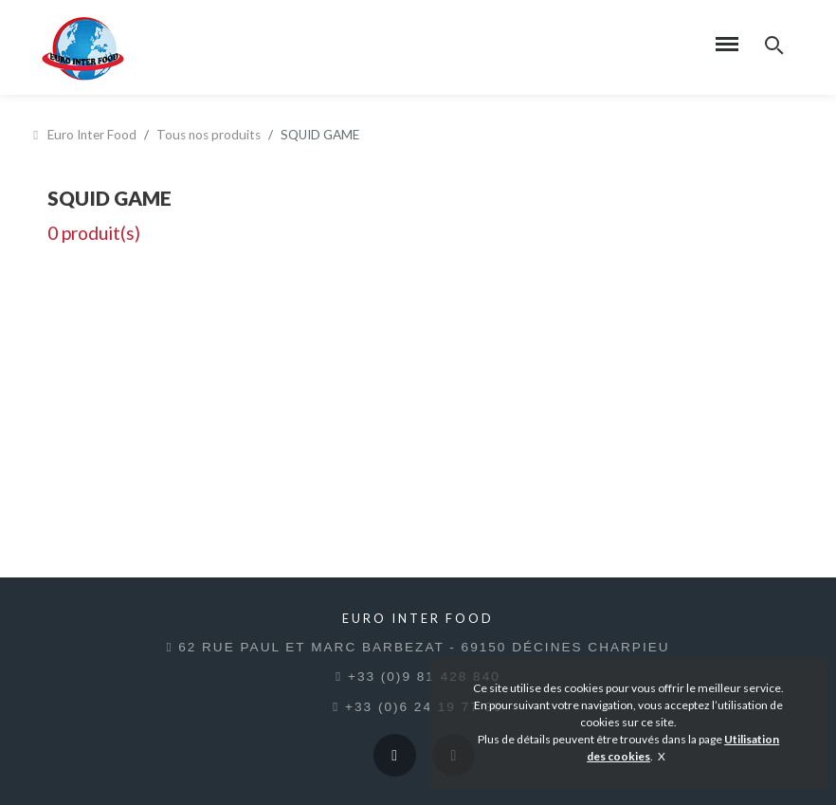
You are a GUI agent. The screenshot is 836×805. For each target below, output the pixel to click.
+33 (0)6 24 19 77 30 (417, 707)
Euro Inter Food (84, 134)
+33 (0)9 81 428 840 (418, 676)
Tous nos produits (208, 134)
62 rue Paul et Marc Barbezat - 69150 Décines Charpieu (417, 647)
